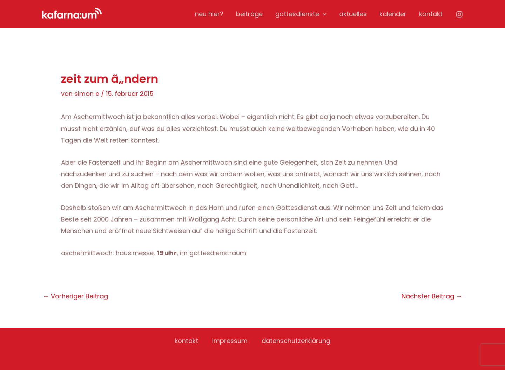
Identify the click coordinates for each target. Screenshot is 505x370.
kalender (392, 13)
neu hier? (209, 13)
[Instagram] (459, 14)
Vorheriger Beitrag (75, 296)
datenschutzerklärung (296, 340)
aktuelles (353, 13)
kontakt (431, 13)
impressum (230, 340)
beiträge (249, 13)
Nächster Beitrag (432, 296)
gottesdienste (300, 14)
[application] (322, 14)
